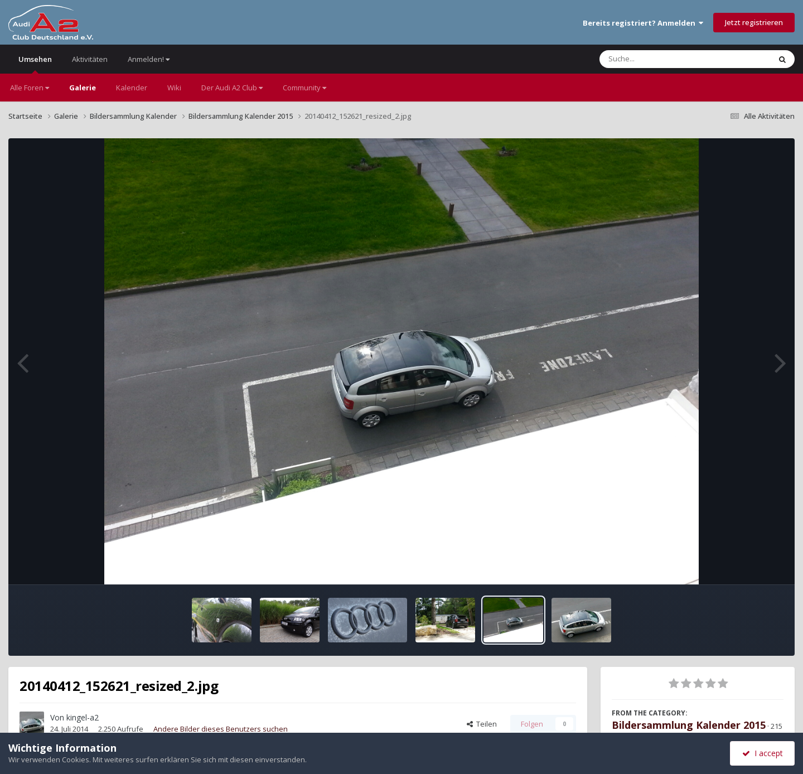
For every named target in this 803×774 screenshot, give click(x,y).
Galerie (82, 88)
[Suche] (662, 59)
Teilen (482, 724)
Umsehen (35, 64)
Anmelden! (149, 59)
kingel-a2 (82, 717)
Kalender (131, 88)
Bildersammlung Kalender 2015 (689, 725)
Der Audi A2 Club (232, 88)
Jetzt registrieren (754, 22)
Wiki (174, 88)
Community (304, 88)
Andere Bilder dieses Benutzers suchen (220, 729)
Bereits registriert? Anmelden (643, 23)
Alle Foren (29, 88)
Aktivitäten (90, 59)
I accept (762, 753)
